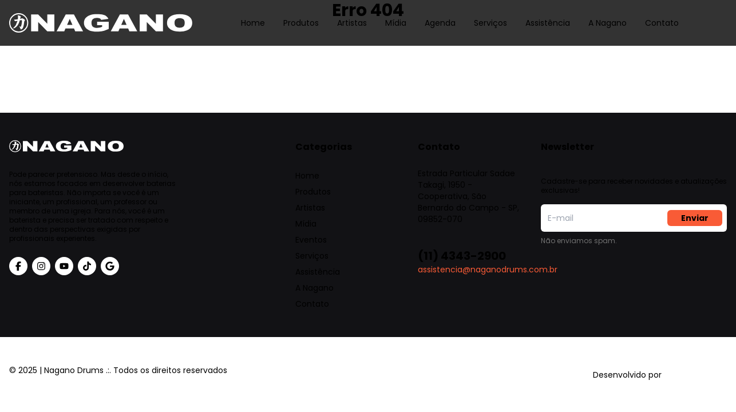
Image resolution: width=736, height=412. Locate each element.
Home (253, 14)
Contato (662, 14)
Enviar (695, 218)
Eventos (311, 239)
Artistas (352, 14)
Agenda (440, 14)
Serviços (490, 14)
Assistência (547, 14)
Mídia (396, 14)
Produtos (301, 14)
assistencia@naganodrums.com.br (487, 269)
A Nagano (607, 14)
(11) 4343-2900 (462, 256)
